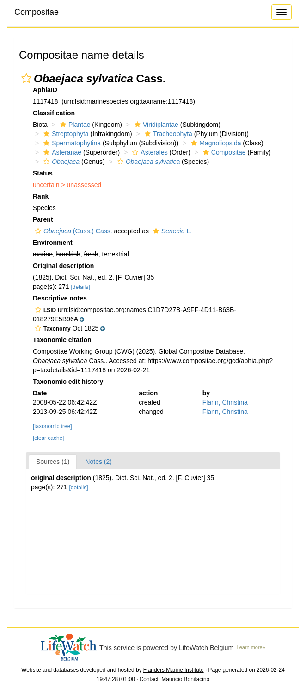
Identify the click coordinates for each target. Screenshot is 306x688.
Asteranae (61, 152)
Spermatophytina (71, 143)
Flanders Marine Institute (173, 670)
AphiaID (45, 90)
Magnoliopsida (215, 143)
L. (171, 231)
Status (43, 173)
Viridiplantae (155, 124)
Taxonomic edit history (68, 381)
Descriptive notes (60, 298)
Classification (54, 113)
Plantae (74, 124)
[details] (80, 287)
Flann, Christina (225, 402)
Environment (53, 242)
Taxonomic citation (62, 340)
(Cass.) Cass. (72, 231)
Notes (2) (98, 461)
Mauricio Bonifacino (185, 679)
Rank (41, 196)
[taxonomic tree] (52, 426)
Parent (43, 219)
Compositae (36, 12)
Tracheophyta (167, 134)
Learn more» (251, 647)
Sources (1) (52, 461)
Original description (63, 265)
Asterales (148, 152)
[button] (26, 78)
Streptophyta (64, 134)
